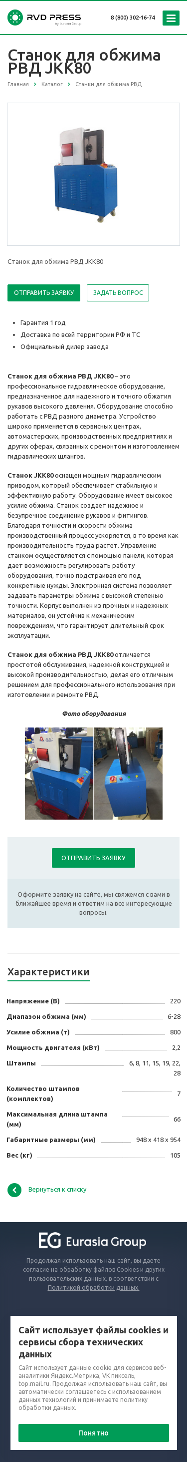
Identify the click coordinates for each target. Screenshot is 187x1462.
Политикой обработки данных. (94, 1287)
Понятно (93, 1433)
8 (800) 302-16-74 (133, 18)
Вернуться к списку (46, 1190)
